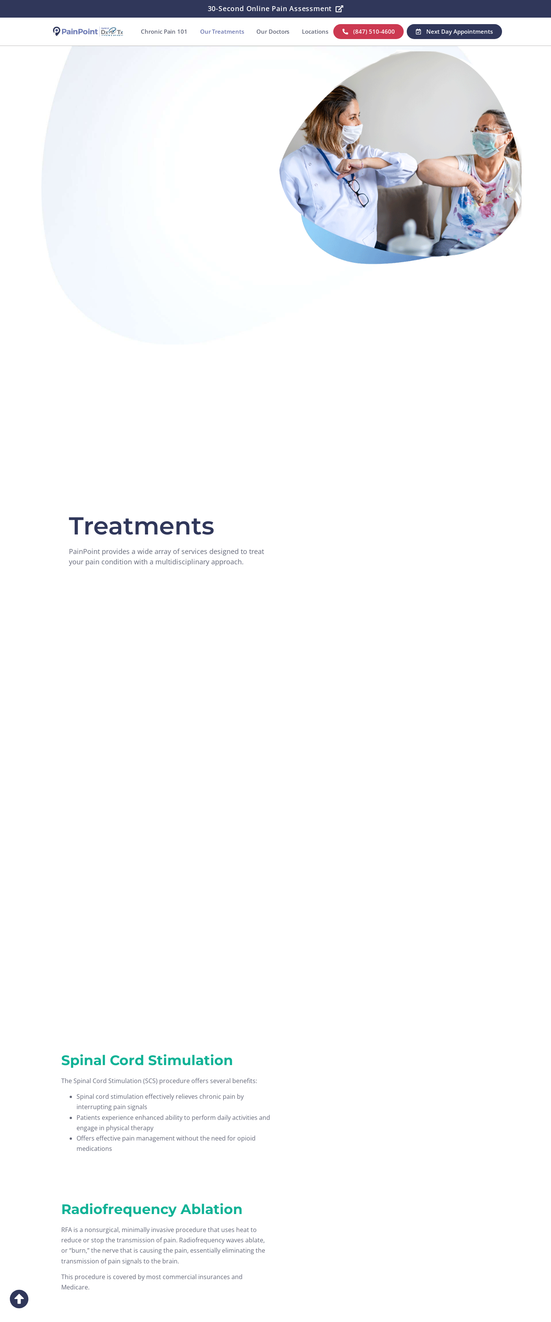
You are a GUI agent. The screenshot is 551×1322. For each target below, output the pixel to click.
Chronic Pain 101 (164, 31)
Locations (315, 31)
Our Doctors (272, 31)
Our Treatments (222, 31)
